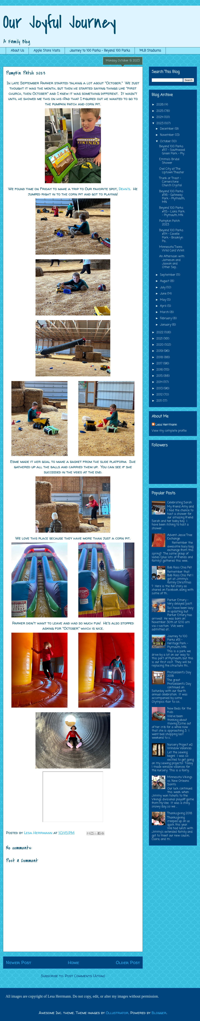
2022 (160, 332)
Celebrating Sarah (179, 502)
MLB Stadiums (150, 50)
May (163, 300)
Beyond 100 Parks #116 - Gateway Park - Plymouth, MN (172, 197)
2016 (160, 370)
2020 (160, 345)
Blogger (159, 1012)
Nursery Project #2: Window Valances (180, 747)
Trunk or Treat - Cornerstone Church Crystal (170, 182)
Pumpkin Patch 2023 (169, 223)
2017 (159, 363)
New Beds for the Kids (179, 710)
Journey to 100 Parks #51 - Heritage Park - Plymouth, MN (177, 642)
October (166, 141)
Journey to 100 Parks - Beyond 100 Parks (100, 50)
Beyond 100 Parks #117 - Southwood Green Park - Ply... (172, 150)
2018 (160, 357)
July (163, 287)
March (165, 312)
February (166, 318)
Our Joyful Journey (59, 22)
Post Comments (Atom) (85, 975)
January (166, 325)
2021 (160, 338)
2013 (160, 388)
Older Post (128, 962)
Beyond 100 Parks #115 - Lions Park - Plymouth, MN (172, 211)
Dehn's (124, 188)
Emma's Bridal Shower (169, 161)
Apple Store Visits (47, 50)
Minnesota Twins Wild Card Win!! (171, 249)
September (168, 275)
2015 (160, 376)
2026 (160, 104)
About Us (17, 50)
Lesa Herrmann (166, 425)
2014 (159, 382)
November (167, 135)
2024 (160, 117)
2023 (160, 123)
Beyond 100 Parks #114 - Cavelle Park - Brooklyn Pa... (171, 236)
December (167, 129)
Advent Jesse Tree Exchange (179, 537)
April (163, 306)
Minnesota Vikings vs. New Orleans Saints (179, 781)
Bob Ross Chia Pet (179, 567)
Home (73, 962)
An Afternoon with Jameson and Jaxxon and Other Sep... (171, 262)
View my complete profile (169, 431)
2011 (159, 401)
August (165, 281)
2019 (160, 351)
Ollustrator (117, 1012)
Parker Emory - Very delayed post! (179, 602)
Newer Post (18, 962)
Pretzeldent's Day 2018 (179, 674)
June (163, 294)
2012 (160, 394)
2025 (160, 111)
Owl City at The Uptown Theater (171, 171)
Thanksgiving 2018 (179, 813)
